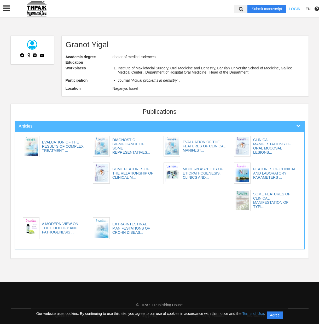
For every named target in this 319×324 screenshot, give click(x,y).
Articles (25, 126)
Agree (275, 315)
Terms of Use (253, 313)
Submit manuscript (267, 9)
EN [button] (308, 9)
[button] (6, 8)
